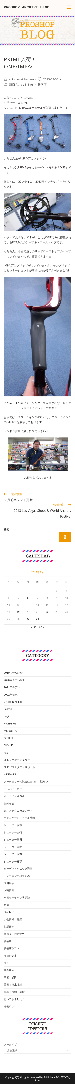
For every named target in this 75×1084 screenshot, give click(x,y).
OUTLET (8, 738)
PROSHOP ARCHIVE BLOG (26, 7)
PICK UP (8, 745)
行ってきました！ (14, 999)
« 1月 (33, 627)
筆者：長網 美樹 (14, 992)
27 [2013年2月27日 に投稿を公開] (27, 619)
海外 (6, 963)
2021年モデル (12, 687)
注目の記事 (10, 955)
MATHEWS (10, 723)
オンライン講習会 (14, 796)
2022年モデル (12, 694)
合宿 (6, 905)
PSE (6, 752)
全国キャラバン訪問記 (17, 897)
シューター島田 (13, 839)
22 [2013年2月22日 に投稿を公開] (47, 612)
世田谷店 (9, 883)
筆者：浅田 (10, 977)
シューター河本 (13, 854)
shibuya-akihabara (21, 79)
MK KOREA (10, 731)
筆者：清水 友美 (13, 984)
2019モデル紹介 (13, 672)
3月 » (42, 627)
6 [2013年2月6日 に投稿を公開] (28, 598)
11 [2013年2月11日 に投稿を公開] (8, 605)
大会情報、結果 (13, 919)
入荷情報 (9, 890)
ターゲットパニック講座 (18, 868)
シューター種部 (13, 861)
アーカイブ (10, 1044)
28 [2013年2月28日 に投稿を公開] (37, 619)
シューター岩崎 (13, 832)
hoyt (6, 716)
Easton (8, 709)
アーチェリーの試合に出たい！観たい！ (27, 781)
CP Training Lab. (13, 702)
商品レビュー (11, 912)
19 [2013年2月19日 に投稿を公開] (18, 612)
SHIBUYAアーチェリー (17, 760)
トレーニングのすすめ (17, 876)
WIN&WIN (10, 774)
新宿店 (42, 84)
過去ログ (9, 1006)
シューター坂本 (13, 825)
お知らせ (9, 803)
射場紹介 (9, 926)
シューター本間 (13, 847)
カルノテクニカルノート (18, 810)
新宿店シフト (11, 948)
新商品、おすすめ (21, 84)
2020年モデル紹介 (14, 680)
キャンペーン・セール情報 (19, 818)
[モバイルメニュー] (69, 7)
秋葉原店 (9, 970)
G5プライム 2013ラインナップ (38, 181)
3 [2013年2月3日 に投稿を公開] (66, 591)
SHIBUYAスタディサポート (19, 767)
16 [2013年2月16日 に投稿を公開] (56, 605)
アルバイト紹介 (13, 789)
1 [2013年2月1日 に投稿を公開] (47, 591)
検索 (6, 529)
